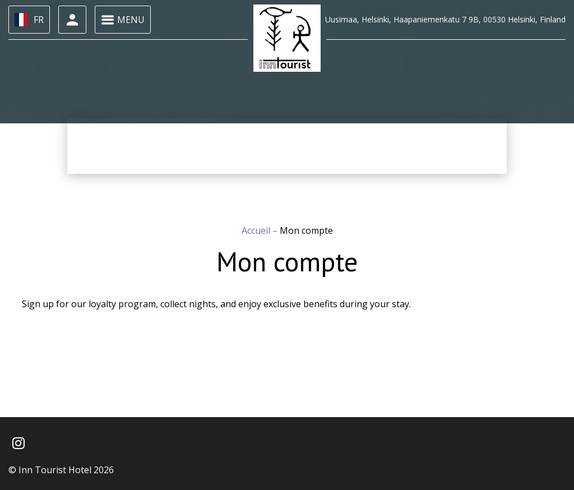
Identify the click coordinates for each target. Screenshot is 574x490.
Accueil (257, 230)
